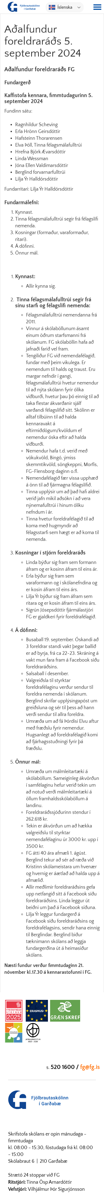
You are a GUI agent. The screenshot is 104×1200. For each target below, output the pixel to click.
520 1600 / (65, 1067)
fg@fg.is (90, 1067)
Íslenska (60, 7)
